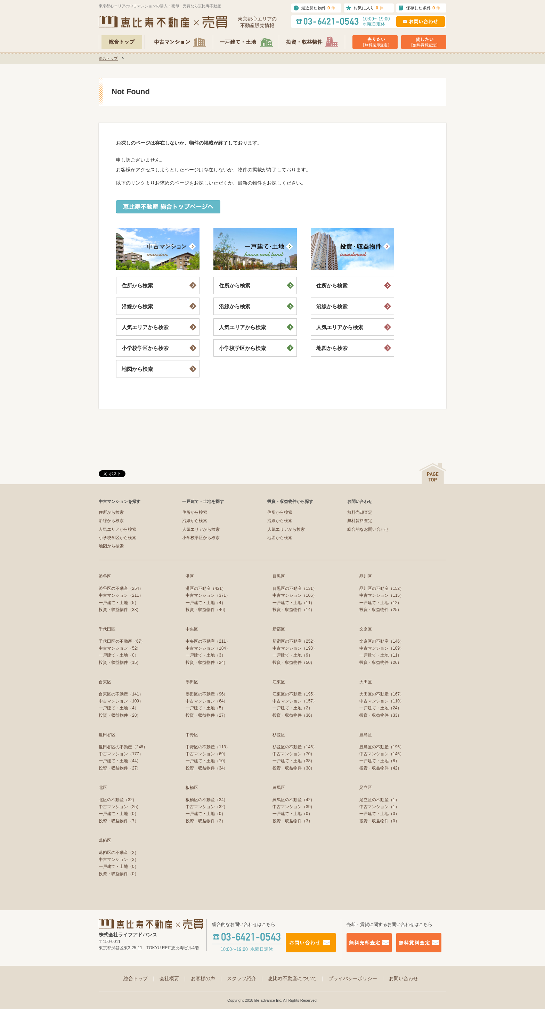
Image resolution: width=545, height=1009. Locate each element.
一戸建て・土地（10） (207, 760)
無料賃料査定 (359, 520)
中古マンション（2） (119, 859)
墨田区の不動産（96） (207, 694)
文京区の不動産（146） (381, 641)
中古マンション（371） (208, 595)
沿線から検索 (137, 306)
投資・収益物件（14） (293, 609)
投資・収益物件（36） (293, 715)
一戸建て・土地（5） (119, 602)
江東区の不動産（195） (294, 694)
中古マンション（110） (381, 701)
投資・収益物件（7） (119, 821)
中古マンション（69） (207, 753)
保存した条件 (423, 7)
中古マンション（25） (120, 806)
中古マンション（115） (381, 595)
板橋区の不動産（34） (207, 799)
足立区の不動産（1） (379, 799)
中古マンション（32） (207, 806)
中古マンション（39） (293, 806)
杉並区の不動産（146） (294, 746)
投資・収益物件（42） (380, 768)
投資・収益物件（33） (380, 715)
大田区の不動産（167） (381, 694)
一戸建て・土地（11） (293, 602)
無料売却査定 (359, 512)
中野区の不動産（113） (208, 746)
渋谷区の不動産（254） (121, 588)
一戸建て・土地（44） (120, 760)
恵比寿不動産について (296, 978)
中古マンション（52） (120, 648)
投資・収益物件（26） (380, 662)
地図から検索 (137, 369)
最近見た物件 (318, 7)
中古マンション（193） (294, 648)
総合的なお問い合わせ (368, 529)
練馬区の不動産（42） (293, 799)
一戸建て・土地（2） (292, 708)
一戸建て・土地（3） (206, 655)
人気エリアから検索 (145, 327)
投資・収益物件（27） (207, 715)
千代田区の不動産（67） (122, 641)
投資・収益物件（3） (292, 821)
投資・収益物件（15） (120, 662)
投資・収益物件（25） (380, 609)
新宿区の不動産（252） (294, 641)
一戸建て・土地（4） (206, 602)
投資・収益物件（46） (207, 609)
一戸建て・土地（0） (119, 655)
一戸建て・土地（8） (379, 760)
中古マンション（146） (381, 753)
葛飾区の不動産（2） (119, 852)
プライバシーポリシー (356, 978)
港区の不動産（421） (206, 588)
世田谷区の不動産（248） (123, 746)
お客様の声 (207, 978)
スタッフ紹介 (246, 978)
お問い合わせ (403, 978)
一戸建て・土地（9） (292, 655)
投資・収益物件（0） (379, 821)
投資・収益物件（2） (206, 821)
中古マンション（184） (208, 648)
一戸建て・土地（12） (380, 602)
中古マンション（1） (379, 806)
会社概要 (173, 978)
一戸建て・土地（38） (293, 760)
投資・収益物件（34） (207, 768)
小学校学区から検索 (145, 348)
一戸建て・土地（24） (380, 708)
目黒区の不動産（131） (294, 588)
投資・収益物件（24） (207, 662)
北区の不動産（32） (118, 799)
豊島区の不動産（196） (381, 746)
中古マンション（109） (381, 648)
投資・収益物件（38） (120, 609)
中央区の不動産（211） (208, 641)
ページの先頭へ (432, 473)
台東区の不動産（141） (121, 694)
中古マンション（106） (294, 595)
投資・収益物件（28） (120, 715)
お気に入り (368, 7)
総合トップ (108, 58)
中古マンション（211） (121, 595)
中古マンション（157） (294, 701)
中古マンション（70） (293, 753)
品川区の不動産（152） (381, 588)
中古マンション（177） (121, 753)
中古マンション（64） (207, 701)
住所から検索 (137, 285)
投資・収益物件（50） (293, 662)
